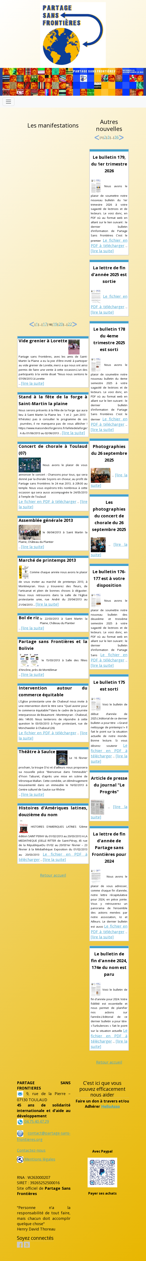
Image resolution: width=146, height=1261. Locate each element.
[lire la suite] (32, 383)
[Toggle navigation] (8, 101)
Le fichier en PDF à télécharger (47, 501)
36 (116, 137)
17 (45, 324)
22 (70, 324)
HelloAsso (110, 1106)
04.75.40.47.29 (36, 1121)
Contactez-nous (31, 1150)
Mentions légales (36, 1159)
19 (55, 324)
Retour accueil (53, 875)
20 (61, 324)
